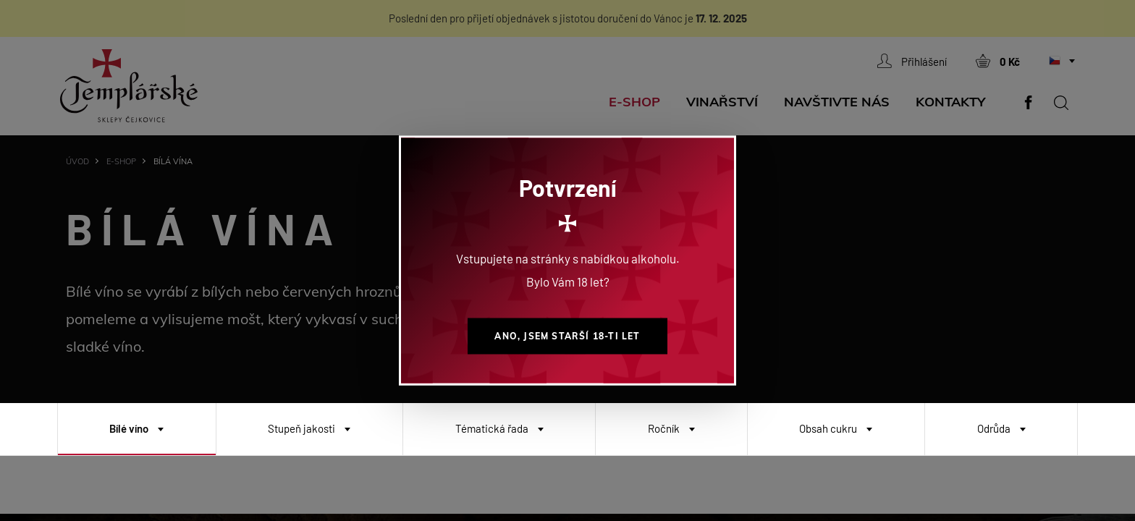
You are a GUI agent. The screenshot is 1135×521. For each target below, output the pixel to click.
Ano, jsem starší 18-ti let (567, 336)
